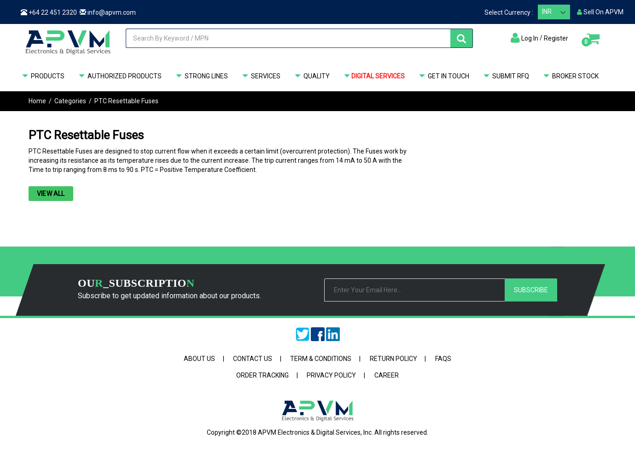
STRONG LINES (201, 76)
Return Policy (393, 358)
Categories (70, 101)
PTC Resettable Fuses (126, 101)
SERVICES (260, 76)
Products (42, 76)
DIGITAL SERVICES (373, 76)
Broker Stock (570, 76)
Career (386, 375)
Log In (529, 38)
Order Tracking (262, 375)
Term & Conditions (320, 358)
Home (37, 101)
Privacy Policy (331, 375)
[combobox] (296, 38)
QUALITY (311, 76)
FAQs (443, 358)
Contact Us (252, 358)
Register (556, 38)
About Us (199, 358)
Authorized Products (119, 76)
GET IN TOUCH (443, 76)
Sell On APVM (600, 12)
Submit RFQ (505, 76)
